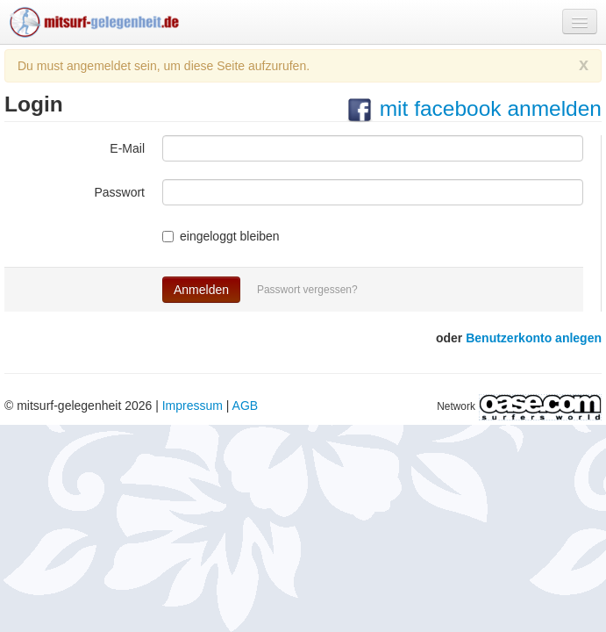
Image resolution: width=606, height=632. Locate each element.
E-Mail (127, 148)
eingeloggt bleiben (221, 236)
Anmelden (201, 290)
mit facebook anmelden (474, 108)
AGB (245, 406)
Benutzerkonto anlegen (534, 338)
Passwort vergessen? (307, 290)
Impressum (192, 406)
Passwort (119, 192)
